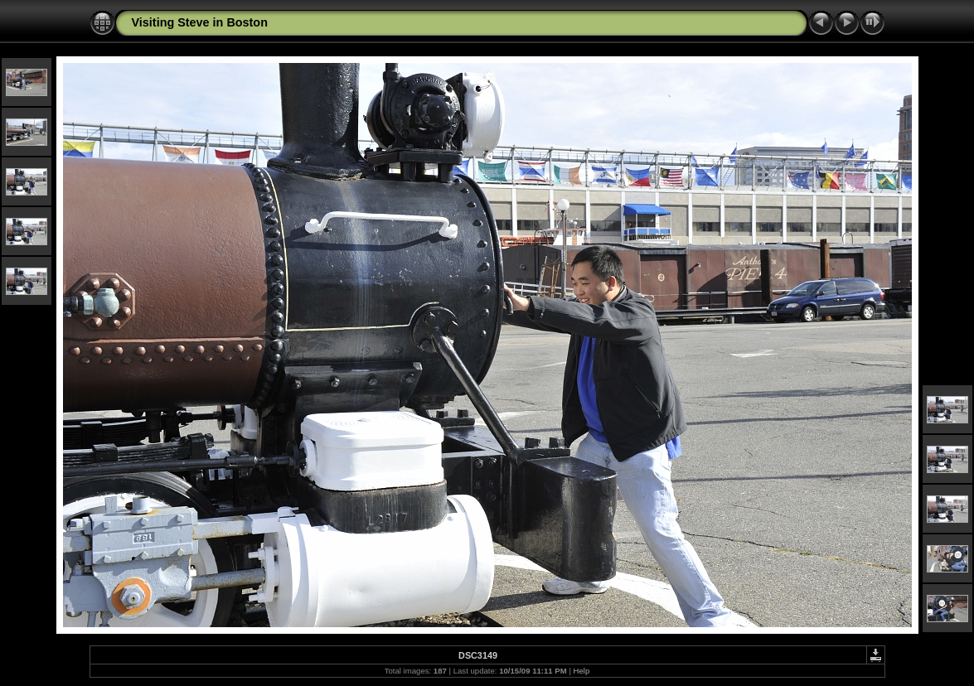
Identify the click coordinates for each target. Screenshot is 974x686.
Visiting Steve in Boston (200, 22)
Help (582, 670)
